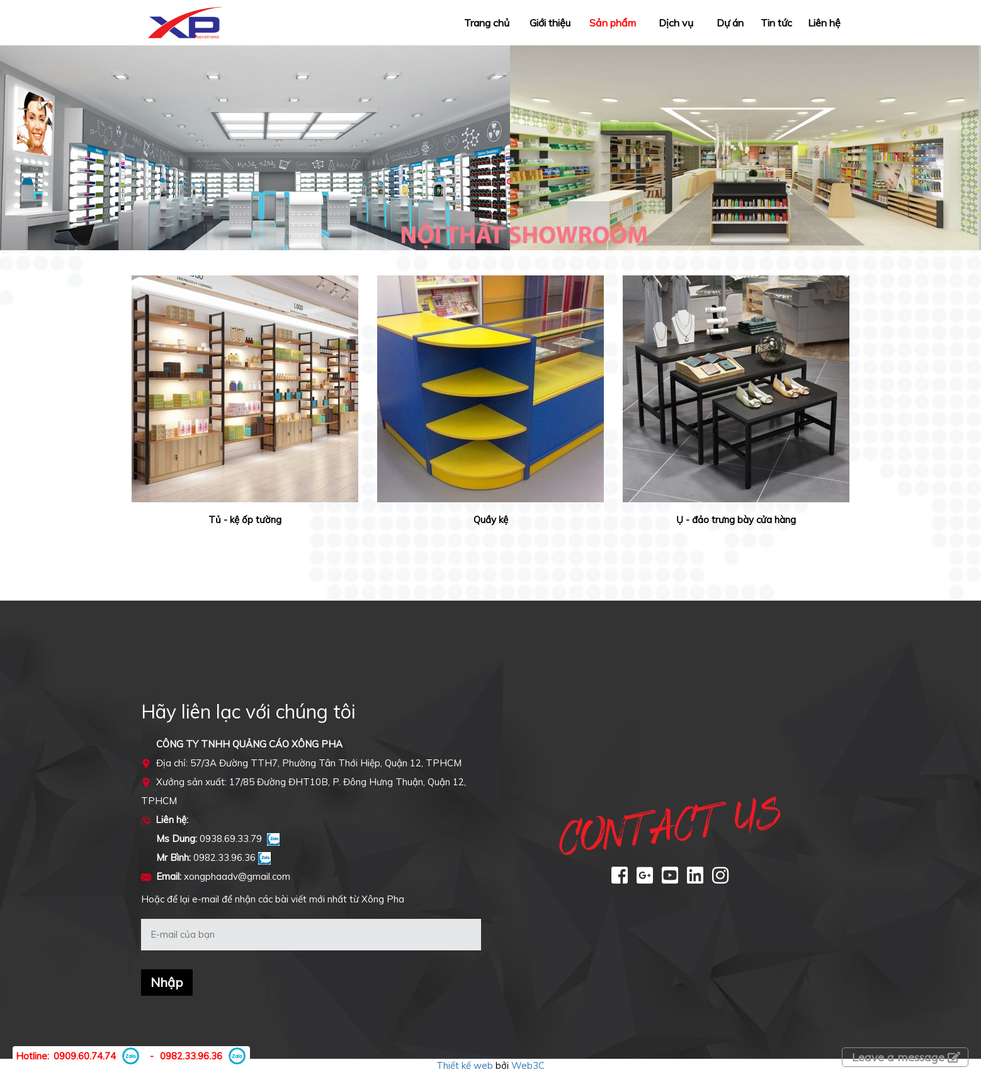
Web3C (528, 1065)
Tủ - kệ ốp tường (244, 520)
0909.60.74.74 (85, 1056)
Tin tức (776, 22)
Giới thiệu (550, 22)
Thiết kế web (464, 1065)
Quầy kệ (490, 520)
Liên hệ (824, 22)
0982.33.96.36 (191, 1056)
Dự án (730, 22)
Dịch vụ (676, 22)
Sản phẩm (612, 22)
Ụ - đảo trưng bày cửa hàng (736, 520)
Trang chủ (486, 22)
